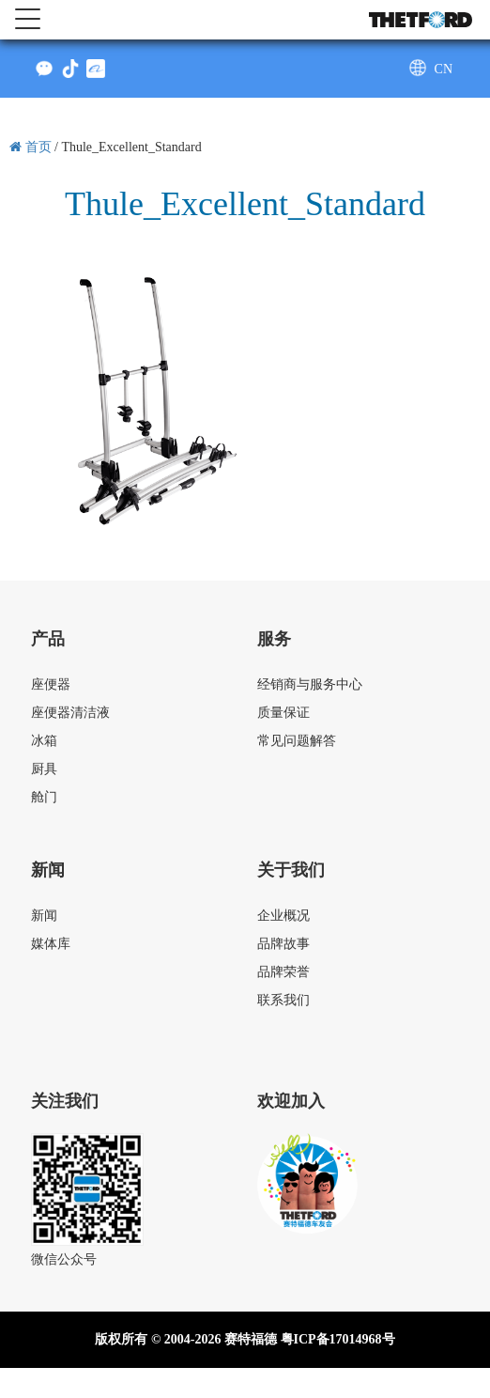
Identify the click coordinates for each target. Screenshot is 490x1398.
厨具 (44, 769)
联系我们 (283, 1000)
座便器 (50, 684)
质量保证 (283, 713)
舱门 (44, 797)
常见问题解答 (296, 741)
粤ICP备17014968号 (338, 1339)
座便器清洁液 (70, 713)
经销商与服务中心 (309, 684)
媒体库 (50, 944)
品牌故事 (283, 944)
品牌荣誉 (283, 972)
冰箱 (44, 741)
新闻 (44, 916)
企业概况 (283, 916)
